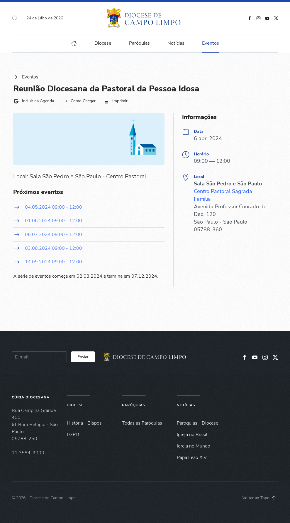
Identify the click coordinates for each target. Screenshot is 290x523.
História (75, 423)
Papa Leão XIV (192, 457)
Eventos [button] (210, 43)
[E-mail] (39, 356)
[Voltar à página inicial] (145, 18)
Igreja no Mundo (193, 446)
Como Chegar (79, 101)
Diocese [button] (102, 43)
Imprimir (116, 101)
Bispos (94, 423)
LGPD (73, 434)
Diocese (75, 405)
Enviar (83, 357)
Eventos (25, 77)
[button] (15, 18)
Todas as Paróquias (142, 423)
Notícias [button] (175, 43)
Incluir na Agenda (33, 101)
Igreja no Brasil (192, 434)
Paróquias (139, 43)
